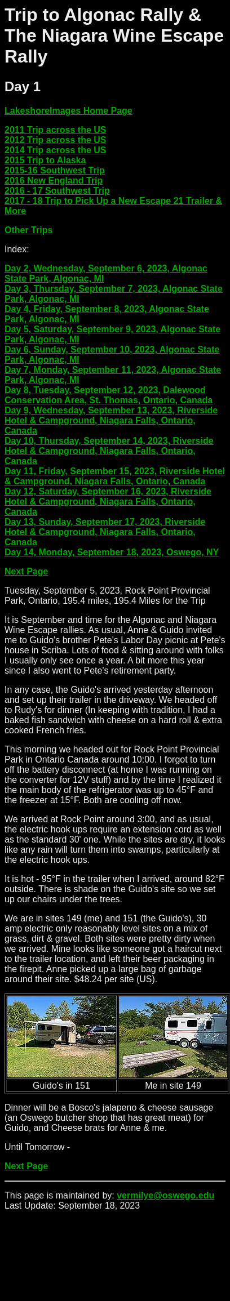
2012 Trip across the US (56, 140)
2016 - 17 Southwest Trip (57, 190)
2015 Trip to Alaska (45, 160)
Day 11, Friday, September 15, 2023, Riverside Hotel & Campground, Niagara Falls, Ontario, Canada (115, 476)
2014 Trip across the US (56, 150)
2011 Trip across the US (56, 130)
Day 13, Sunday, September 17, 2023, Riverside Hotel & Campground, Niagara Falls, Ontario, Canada (105, 532)
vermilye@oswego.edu (165, 1195)
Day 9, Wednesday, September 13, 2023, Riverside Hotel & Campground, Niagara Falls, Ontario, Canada (111, 420)
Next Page (26, 571)
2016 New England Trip (54, 180)
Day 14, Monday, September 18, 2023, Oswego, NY (112, 552)
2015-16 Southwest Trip (55, 170)
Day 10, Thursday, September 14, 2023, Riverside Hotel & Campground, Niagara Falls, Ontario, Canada (109, 451)
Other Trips (28, 230)
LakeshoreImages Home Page (68, 110)
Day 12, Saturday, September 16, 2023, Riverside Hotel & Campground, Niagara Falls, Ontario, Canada (108, 501)
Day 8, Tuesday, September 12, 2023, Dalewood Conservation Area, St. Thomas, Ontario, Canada (109, 395)
